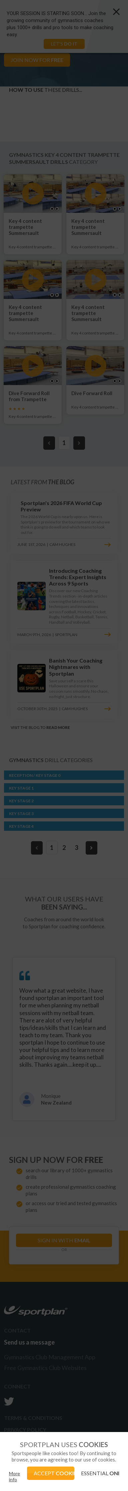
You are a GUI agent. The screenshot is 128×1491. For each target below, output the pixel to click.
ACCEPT (54, 1473)
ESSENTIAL (100, 1473)
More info (14, 1476)
